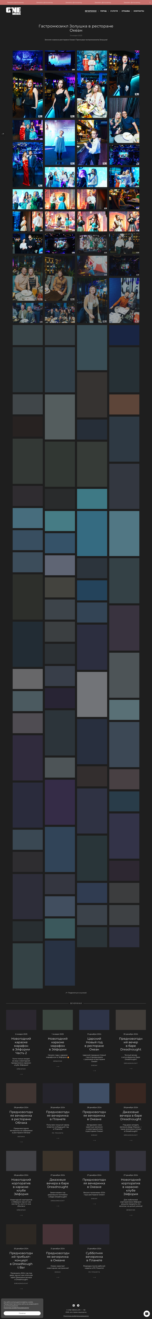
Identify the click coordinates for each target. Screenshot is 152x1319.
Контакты (139, 11)
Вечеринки (90, 11)
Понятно (22, 1313)
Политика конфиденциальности (16, 1308)
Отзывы (126, 11)
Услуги (114, 11)
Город (103, 11)
